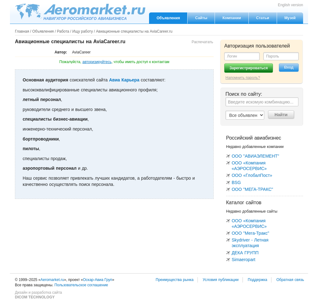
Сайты (201, 18)
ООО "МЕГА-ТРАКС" (252, 189)
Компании (231, 18)
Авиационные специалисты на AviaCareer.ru (134, 31)
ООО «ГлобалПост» (252, 175)
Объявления (168, 18)
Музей (290, 18)
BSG (236, 182)
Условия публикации (220, 280)
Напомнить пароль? (242, 78)
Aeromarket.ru (80, 11)
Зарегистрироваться (248, 68)
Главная (22, 31)
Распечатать (202, 42)
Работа (63, 31)
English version (290, 5)
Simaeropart (243, 259)
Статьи (262, 18)
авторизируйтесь (96, 62)
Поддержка (257, 280)
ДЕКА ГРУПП (245, 252)
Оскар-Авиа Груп (97, 280)
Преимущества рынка (174, 280)
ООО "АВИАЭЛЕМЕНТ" (255, 156)
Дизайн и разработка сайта (38, 295)
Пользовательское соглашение (81, 285)
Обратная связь (290, 280)
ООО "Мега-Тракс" (250, 233)
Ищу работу (82, 31)
